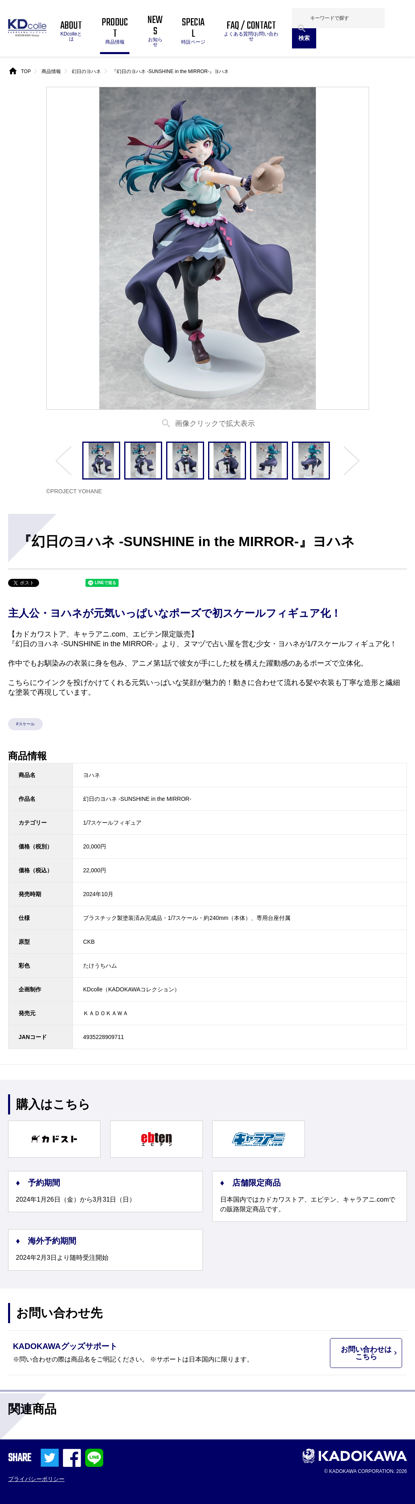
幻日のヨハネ (86, 71)
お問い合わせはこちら (366, 1353)
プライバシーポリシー (36, 1479)
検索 (304, 38)
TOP (26, 71)
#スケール (25, 724)
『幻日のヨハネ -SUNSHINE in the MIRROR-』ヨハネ (170, 71)
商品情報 (51, 71)
